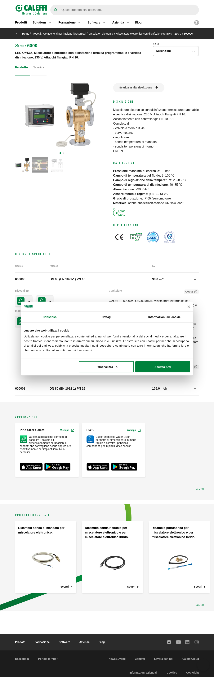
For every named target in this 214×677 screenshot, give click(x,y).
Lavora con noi (163, 658)
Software (64, 642)
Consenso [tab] (49, 316)
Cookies (172, 672)
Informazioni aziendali (143, 672)
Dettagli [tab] (107, 316)
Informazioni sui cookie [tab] (164, 316)
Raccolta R (22, 658)
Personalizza (107, 366)
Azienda (84, 642)
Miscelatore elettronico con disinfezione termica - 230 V (148, 33)
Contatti (140, 658)
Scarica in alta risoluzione (135, 87)
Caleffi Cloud (190, 658)
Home (25, 33)
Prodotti (21, 22)
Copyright (192, 672)
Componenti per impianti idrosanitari (64, 33)
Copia (188, 292)
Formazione (42, 642)
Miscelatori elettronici (101, 33)
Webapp (67, 430)
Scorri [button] (200, 488)
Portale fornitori (48, 658)
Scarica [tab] (38, 67)
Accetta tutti (162, 366)
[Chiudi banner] (189, 306)
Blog (138, 22)
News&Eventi (117, 658)
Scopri (64, 586)
